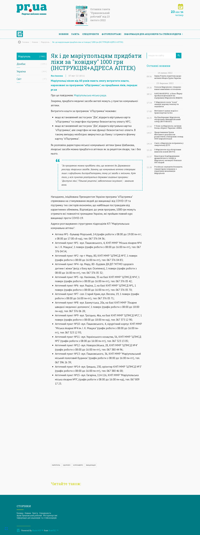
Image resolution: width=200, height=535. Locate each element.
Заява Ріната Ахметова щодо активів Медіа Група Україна (167, 77)
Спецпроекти (90, 34)
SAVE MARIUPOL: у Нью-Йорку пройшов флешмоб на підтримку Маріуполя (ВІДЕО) (168, 96)
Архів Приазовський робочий (29, 515)
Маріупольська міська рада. (90, 95)
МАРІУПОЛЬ (56, 465)
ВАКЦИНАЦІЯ (91, 465)
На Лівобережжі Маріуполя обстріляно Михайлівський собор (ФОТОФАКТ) (167, 119)
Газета (75, 34)
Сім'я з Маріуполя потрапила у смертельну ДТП (168, 144)
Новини (63, 34)
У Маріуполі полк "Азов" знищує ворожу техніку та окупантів (166, 104)
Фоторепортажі (111, 34)
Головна (20, 513)
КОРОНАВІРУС (78, 465)
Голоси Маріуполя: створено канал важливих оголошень (167, 88)
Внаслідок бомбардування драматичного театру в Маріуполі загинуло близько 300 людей (168, 159)
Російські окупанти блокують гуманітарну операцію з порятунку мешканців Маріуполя (168, 170)
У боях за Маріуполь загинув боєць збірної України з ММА (168, 127)
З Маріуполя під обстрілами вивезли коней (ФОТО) (167, 151)
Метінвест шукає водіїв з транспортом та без (166, 112)
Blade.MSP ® (37, 530)
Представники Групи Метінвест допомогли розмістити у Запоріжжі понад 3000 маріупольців (168, 135)
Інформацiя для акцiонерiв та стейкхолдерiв (152, 34)
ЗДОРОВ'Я (66, 465)
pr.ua (54, 89)
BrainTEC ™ (53, 530)
